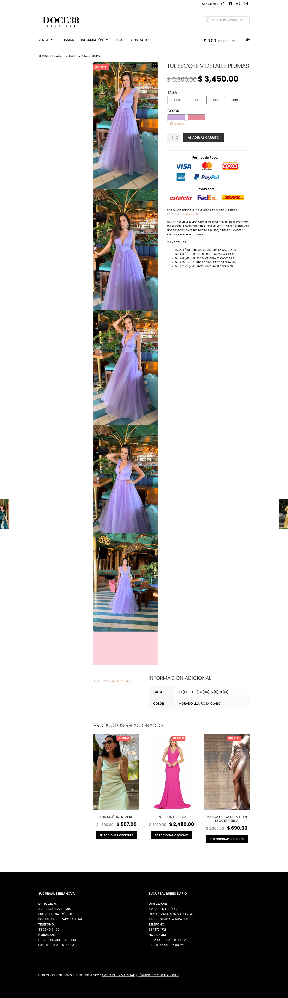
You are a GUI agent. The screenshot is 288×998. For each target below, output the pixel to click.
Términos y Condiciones (158, 975)
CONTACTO (140, 40)
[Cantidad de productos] (173, 137)
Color (173, 111)
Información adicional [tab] (113, 681)
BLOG (119, 40)
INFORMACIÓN (92, 40)
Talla (172, 92)
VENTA (43, 40)
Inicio (45, 56)
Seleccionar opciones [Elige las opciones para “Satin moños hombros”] (116, 835)
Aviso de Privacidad (118, 975)
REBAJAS (67, 40)
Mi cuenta (210, 4)
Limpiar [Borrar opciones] (181, 124)
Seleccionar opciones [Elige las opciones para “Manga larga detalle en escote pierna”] (227, 839)
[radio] (177, 100)
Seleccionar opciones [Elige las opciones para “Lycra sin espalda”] (171, 835)
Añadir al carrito (203, 137)
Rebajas (57, 56)
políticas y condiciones (183, 214)
